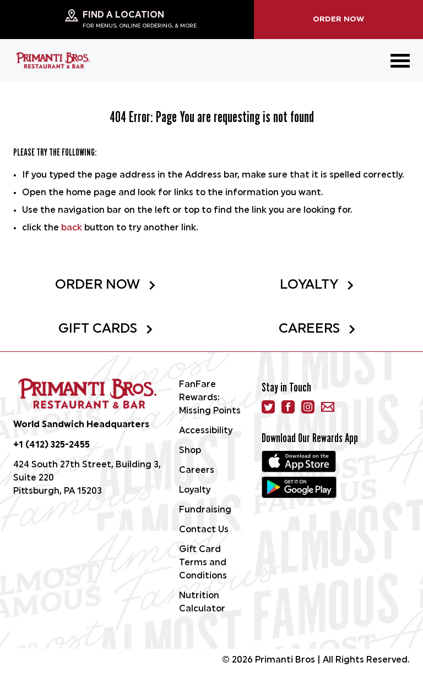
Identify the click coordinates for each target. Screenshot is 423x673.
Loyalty (317, 285)
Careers (317, 329)
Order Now (338, 19)
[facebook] (288, 406)
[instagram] (307, 406)
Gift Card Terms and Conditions (203, 563)
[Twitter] (268, 406)
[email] (327, 406)
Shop (190, 450)
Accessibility (205, 431)
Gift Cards (106, 329)
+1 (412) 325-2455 (51, 445)
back (71, 228)
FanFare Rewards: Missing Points (210, 398)
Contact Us (204, 530)
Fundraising (205, 510)
